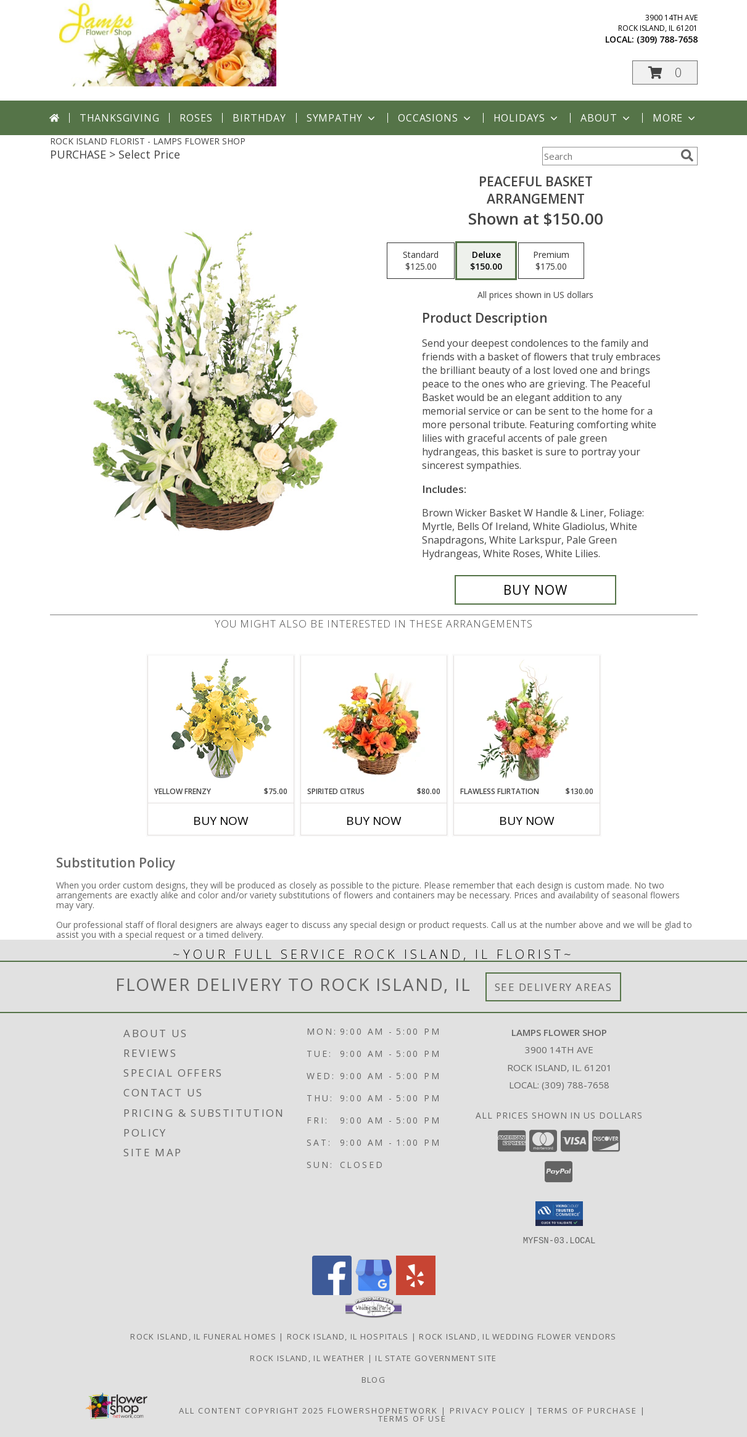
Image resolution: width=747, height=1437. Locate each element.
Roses (196, 118)
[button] (665, 72)
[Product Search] (609, 156)
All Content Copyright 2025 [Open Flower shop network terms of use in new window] (251, 1409)
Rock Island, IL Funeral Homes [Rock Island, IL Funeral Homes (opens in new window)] (203, 1335)
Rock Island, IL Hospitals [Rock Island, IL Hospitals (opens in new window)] (348, 1335)
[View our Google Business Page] (374, 1291)
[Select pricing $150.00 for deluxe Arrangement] (486, 261)
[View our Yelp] (415, 1291)
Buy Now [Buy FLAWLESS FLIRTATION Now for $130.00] (527, 821)
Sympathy (342, 118)
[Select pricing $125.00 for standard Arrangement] (420, 261)
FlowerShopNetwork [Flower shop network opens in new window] (383, 1409)
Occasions (435, 118)
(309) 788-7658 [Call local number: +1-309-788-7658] (667, 39)
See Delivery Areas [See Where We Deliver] (554, 987)
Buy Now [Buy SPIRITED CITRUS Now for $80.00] (374, 821)
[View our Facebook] (332, 1291)
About (606, 118)
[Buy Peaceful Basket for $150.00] (536, 590)
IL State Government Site (436, 1357)
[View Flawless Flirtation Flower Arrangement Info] (526, 720)
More (675, 118)
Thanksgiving (120, 118)
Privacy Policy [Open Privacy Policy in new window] (488, 1409)
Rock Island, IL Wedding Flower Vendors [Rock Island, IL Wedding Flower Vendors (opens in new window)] (517, 1335)
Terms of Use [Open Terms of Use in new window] (412, 1417)
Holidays (526, 118)
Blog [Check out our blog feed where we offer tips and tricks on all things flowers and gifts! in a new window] (373, 1379)
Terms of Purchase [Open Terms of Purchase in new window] (587, 1409)
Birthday (259, 118)
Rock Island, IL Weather (307, 1357)
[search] (687, 155)
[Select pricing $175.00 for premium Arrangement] (551, 261)
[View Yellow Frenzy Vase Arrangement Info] (220, 721)
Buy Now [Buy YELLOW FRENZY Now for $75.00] (221, 821)
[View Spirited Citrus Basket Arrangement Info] (373, 720)
